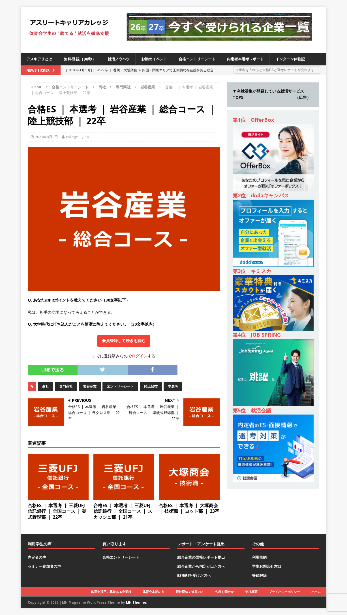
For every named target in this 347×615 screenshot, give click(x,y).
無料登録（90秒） (82, 59)
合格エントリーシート (204, 59)
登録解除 (259, 575)
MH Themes (136, 602)
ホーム (316, 592)
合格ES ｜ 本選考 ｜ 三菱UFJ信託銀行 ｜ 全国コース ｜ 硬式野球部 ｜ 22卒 (57, 511)
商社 (102, 86)
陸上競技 (151, 386)
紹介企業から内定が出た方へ (201, 566)
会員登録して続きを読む (123, 340)
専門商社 (123, 86)
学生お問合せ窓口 (266, 566)
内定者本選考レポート (255, 59)
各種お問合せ (224, 592)
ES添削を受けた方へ (194, 575)
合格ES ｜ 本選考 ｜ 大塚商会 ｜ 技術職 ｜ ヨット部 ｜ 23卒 (189, 508)
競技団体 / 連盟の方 (190, 592)
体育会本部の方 (153, 592)
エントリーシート (120, 386)
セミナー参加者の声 (44, 566)
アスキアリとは (40, 59)
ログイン (139, 355)
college (72, 136)
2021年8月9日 (46, 136)
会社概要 (251, 592)
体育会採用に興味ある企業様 (111, 592)
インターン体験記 (302, 59)
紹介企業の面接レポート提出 (201, 557)
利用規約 (259, 557)
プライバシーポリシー (284, 592)
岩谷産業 (90, 386)
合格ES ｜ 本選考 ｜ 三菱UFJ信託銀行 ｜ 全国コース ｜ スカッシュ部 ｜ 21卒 (122, 511)
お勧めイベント (159, 59)
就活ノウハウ (121, 59)
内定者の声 (37, 557)
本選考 (173, 386)
